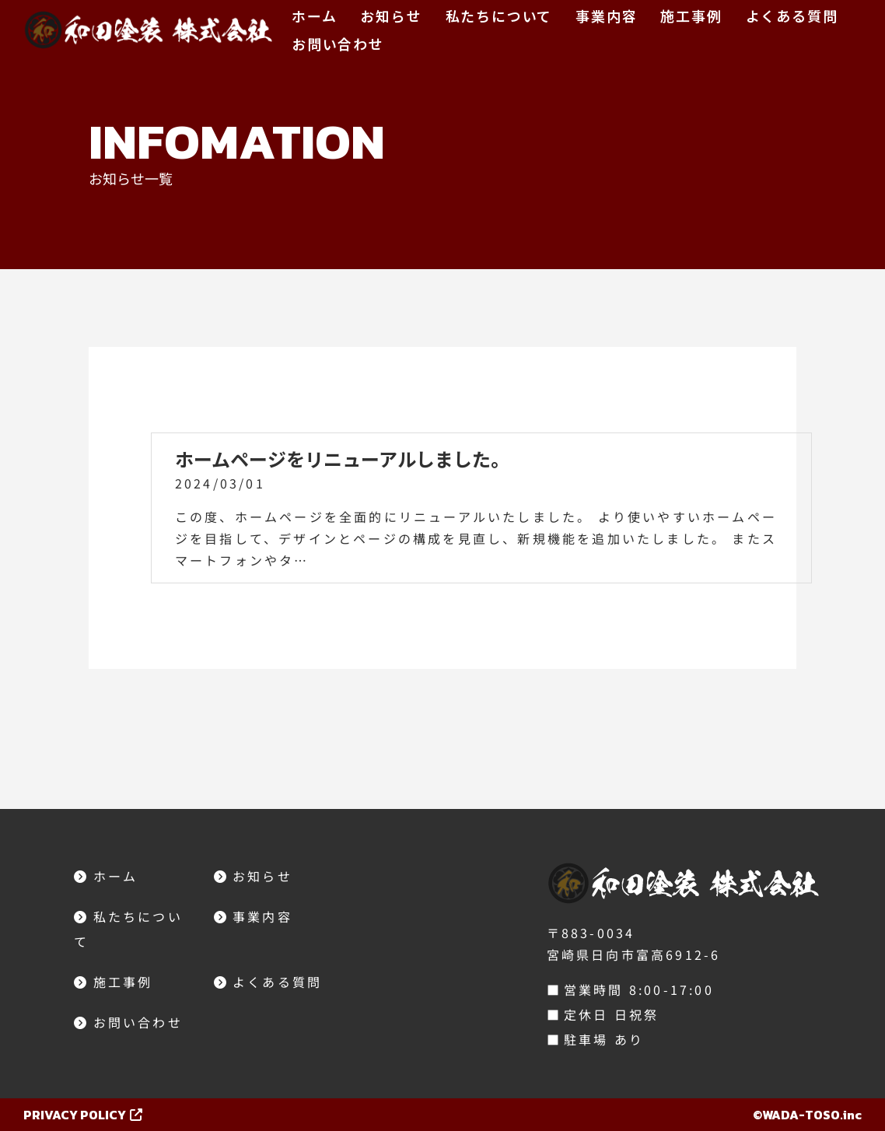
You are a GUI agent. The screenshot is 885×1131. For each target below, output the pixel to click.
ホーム (314, 15)
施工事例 (691, 15)
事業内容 (606, 15)
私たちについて (499, 15)
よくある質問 (792, 15)
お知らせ (391, 15)
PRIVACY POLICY (82, 1114)
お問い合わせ (338, 43)
